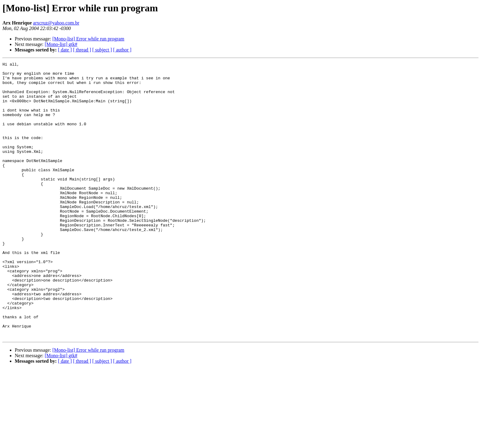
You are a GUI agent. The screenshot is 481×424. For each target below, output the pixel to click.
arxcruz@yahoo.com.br (56, 22)
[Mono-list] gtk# (61, 44)
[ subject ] (102, 49)
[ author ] (122, 49)
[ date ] (65, 49)
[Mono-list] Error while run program (88, 38)
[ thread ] (82, 49)
